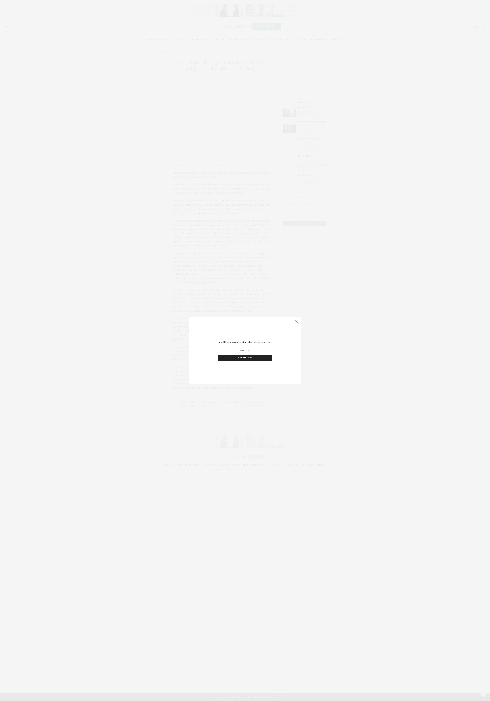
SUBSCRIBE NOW (245, 358)
